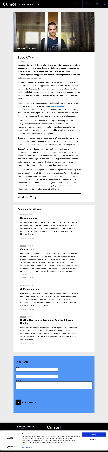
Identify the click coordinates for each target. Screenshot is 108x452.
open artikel (28, 238)
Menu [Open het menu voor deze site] (96, 4)
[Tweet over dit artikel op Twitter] (91, 16)
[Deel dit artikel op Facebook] (91, 13)
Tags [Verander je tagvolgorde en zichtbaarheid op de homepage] (87, 4)
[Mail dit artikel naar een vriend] (91, 23)
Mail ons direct (21, 428)
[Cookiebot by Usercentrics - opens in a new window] (11, 448)
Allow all (94, 436)
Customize (94, 440)
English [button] (78, 4)
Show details (26, 448)
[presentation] (28, 393)
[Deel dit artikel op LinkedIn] (91, 20)
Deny (94, 445)
